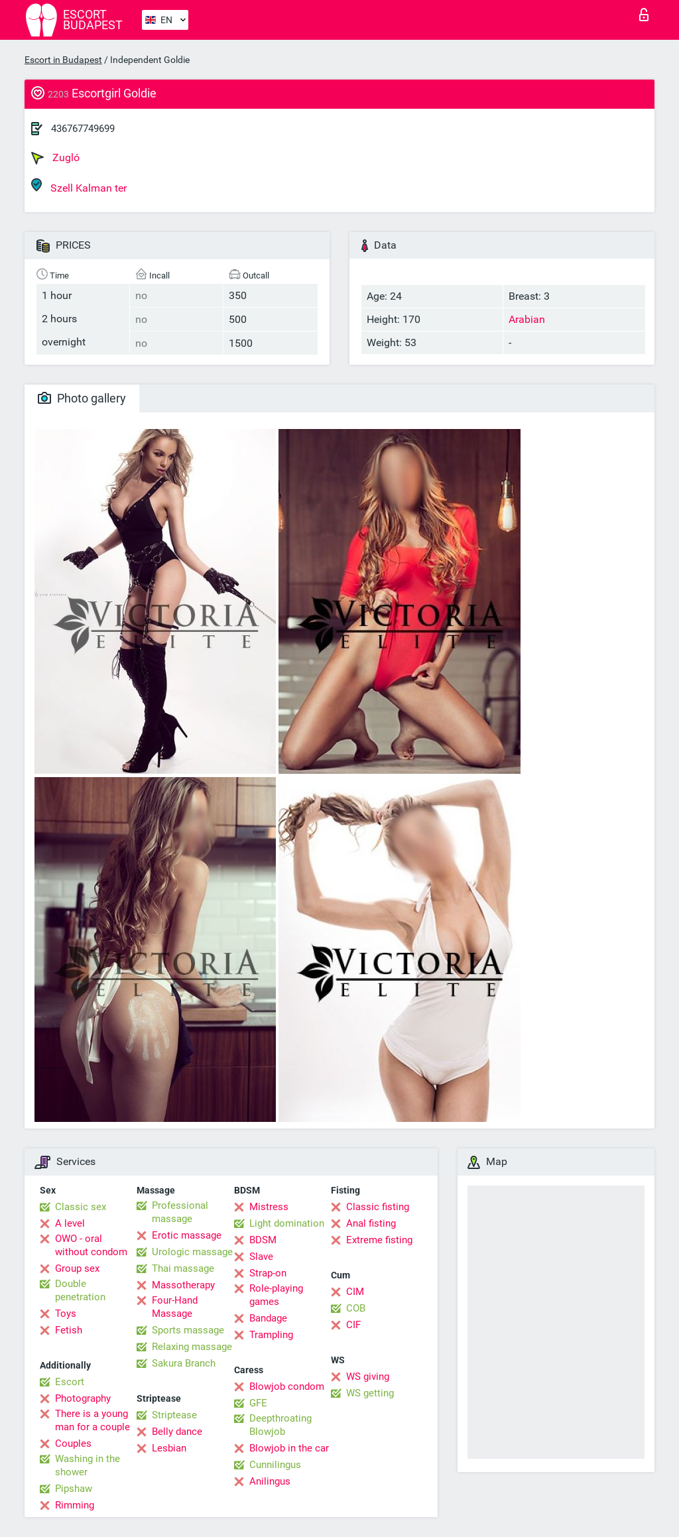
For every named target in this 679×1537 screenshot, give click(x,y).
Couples (73, 1443)
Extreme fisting (379, 1240)
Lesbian (169, 1448)
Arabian (527, 319)
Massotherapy (183, 1285)
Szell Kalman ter (79, 186)
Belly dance (177, 1432)
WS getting (370, 1393)
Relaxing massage (192, 1347)
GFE (258, 1403)
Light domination (286, 1223)
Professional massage (180, 1212)
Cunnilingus (275, 1465)
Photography (83, 1398)
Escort (69, 1382)
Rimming (74, 1505)
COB (355, 1308)
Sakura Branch (184, 1363)
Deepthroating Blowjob (280, 1425)
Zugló (55, 157)
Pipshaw (73, 1489)
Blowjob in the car (289, 1448)
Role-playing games (276, 1295)
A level (70, 1223)
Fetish (68, 1330)
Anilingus (269, 1481)
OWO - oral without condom (91, 1245)
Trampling (271, 1335)
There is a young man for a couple (92, 1420)
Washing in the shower (87, 1465)
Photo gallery (82, 398)
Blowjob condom (286, 1386)
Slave (261, 1256)
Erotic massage (186, 1235)
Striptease (174, 1415)
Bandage (268, 1318)
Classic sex (80, 1207)
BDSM (263, 1240)
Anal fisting (371, 1223)
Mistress (268, 1207)
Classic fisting (377, 1207)
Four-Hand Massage (175, 1307)
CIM (355, 1292)
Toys (65, 1314)
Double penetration (80, 1290)
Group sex (77, 1268)
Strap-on (267, 1273)
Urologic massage (192, 1252)
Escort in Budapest (63, 59)
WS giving (367, 1377)
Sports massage (188, 1330)
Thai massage (183, 1268)
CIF (353, 1325)
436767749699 (83, 129)
